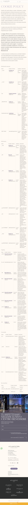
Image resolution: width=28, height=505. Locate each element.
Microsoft (10, 154)
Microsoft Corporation (8, 278)
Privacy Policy (10, 471)
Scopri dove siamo (14, 468)
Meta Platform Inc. (8, 272)
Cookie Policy (10, 472)
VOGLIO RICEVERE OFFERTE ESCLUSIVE (19, 433)
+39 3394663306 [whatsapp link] (15, 459)
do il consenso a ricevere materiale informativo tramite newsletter (19, 433)
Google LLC (11, 101)
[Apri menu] (1, 2)
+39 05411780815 (13, 457)
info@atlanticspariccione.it (13, 460)
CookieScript (11, 113)
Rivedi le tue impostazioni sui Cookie (13, 474)
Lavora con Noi (11, 465)
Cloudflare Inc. (11, 70)
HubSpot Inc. (11, 145)
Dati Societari (10, 473)
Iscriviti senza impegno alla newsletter (17, 437)
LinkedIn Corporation (12, 93)
